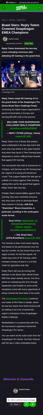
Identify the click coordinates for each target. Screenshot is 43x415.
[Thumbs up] (26, 404)
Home (4, 20)
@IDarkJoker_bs (29, 221)
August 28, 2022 (23, 136)
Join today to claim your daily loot (29, 2)
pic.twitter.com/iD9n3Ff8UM (23, 128)
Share (15, 404)
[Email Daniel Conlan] (33, 404)
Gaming (12, 20)
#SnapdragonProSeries (22, 224)
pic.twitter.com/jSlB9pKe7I (23, 230)
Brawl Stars (22, 20)
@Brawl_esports (23, 227)
